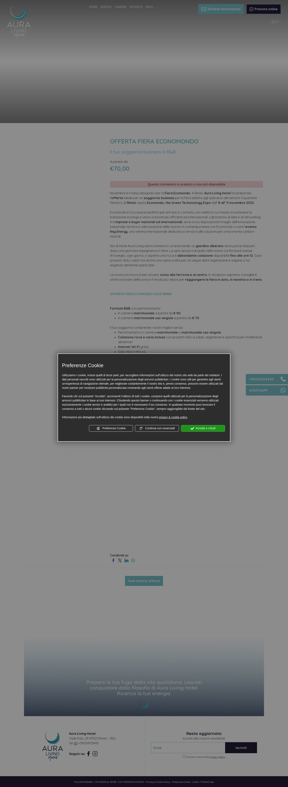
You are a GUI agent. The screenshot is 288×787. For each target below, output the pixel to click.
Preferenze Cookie (111, 428)
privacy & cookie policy (173, 417)
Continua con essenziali (157, 428)
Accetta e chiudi (203, 428)
